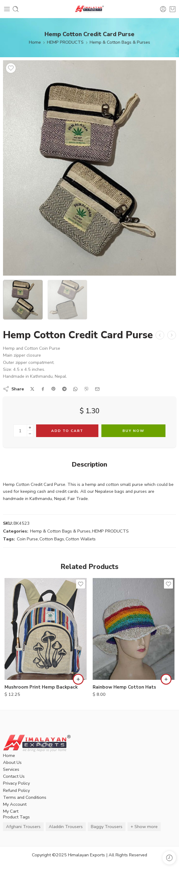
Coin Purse (27, 539)
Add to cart (67, 430)
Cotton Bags (51, 539)
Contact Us (14, 776)
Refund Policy (16, 790)
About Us (12, 762)
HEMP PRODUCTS (65, 42)
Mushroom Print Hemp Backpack (41, 687)
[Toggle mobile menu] (7, 9)
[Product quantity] (20, 430)
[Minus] (30, 434)
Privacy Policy (16, 783)
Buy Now (133, 430)
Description (89, 464)
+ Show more (144, 827)
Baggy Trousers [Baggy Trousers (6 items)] (106, 827)
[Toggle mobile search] (15, 9)
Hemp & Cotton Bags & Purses (120, 42)
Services (11, 769)
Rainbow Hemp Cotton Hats (124, 687)
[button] (78, 679)
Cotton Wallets (81, 539)
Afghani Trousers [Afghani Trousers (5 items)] (23, 827)
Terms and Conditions (24, 797)
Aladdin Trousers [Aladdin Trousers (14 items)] (66, 827)
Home (35, 42)
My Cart (10, 811)
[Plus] (30, 427)
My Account (14, 804)
